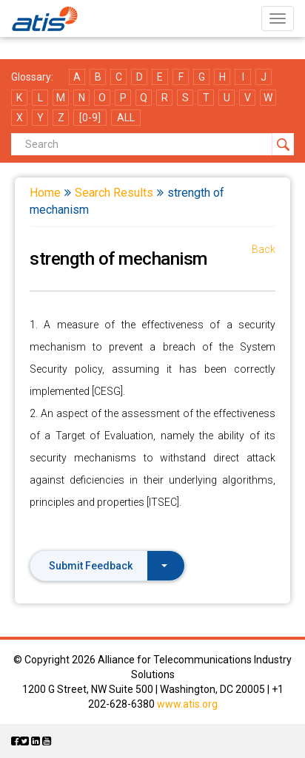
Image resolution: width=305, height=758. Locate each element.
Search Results (114, 193)
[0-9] (90, 117)
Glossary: (32, 77)
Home (45, 193)
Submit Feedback (108, 566)
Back (263, 249)
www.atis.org (187, 704)
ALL (126, 117)
